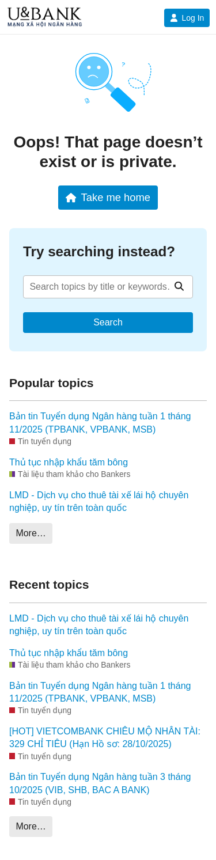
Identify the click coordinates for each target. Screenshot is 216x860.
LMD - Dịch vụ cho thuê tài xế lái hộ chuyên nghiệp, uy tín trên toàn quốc (98, 501)
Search (108, 322)
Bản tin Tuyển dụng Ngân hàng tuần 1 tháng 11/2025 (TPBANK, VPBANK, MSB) (100, 422)
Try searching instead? (99, 251)
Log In (187, 17)
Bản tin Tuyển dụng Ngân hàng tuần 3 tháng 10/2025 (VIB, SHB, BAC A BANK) (100, 783)
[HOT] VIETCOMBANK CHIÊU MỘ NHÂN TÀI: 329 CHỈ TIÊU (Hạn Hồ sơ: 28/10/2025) (104, 737)
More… (31, 533)
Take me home (108, 197)
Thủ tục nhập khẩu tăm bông (68, 462)
